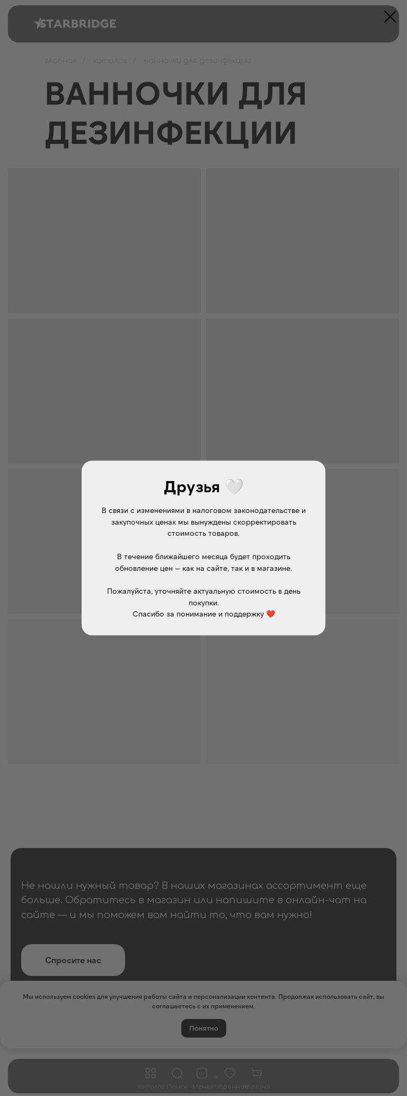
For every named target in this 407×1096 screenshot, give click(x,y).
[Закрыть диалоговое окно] (390, 16)
